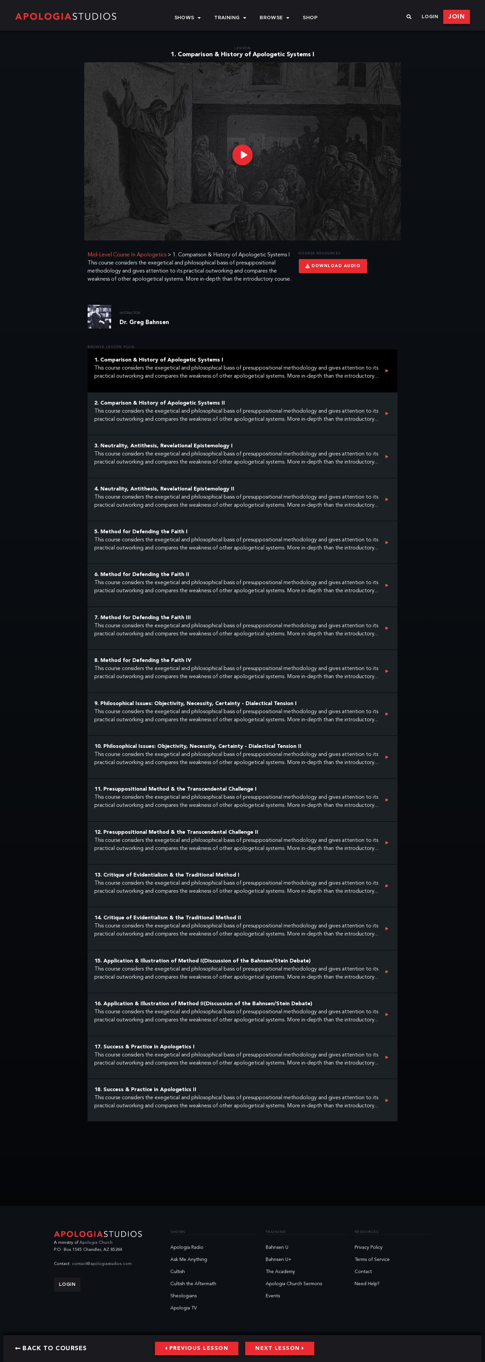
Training (230, 17)
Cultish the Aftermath (193, 1283)
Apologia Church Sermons (294, 1283)
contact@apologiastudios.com (102, 1264)
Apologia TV (183, 1308)
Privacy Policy (369, 1247)
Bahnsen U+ (278, 1259)
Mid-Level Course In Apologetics (127, 255)
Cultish (177, 1271)
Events (273, 1296)
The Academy (280, 1271)
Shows (187, 17)
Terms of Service (372, 1259)
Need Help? (367, 1283)
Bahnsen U (277, 1247)
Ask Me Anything (188, 1259)
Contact (363, 1271)
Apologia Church (95, 1242)
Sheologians (183, 1296)
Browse (274, 17)
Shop (310, 17)
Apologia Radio (186, 1247)
